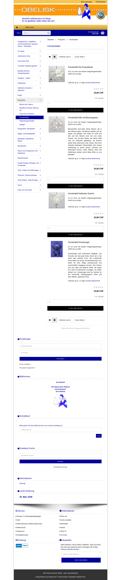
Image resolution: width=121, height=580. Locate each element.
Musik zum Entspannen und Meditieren (28, 152)
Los (98, 436)
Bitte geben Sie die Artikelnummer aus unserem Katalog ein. (41, 425)
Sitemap (23, 483)
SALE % (63, 531)
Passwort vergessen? (27, 368)
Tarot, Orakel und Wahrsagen (28, 170)
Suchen (60, 461)
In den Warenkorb (75, 110)
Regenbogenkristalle (27, 121)
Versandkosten (72, 573)
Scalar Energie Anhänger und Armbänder (28, 164)
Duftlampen (22, 83)
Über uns (29, 27)
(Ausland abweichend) (92, 83)
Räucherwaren (23, 158)
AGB (18, 520)
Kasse (62, 527)
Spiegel (22, 124)
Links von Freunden (25, 190)
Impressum (20, 531)
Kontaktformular (22, 535)
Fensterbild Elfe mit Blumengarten (83, 118)
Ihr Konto (63, 535)
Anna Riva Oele (23, 61)
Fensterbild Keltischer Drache (81, 193)
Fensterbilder (24, 117)
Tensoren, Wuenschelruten (27, 175)
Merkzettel (100, 2)
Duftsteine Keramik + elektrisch (25, 89)
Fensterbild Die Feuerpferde (80, 67)
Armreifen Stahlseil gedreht (27, 66)
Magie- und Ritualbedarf (26, 134)
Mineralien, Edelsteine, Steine (26, 140)
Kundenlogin (86, 2)
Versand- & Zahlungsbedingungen (28, 516)
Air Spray (21, 51)
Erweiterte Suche (60, 467)
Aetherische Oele (24, 56)
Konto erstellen (25, 364)
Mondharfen (22, 146)
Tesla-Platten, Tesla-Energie (28, 180)
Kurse (20, 185)
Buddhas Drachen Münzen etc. (29, 109)
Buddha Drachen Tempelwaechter (24, 72)
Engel (20, 95)
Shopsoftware (41, 577)
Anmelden (60, 359)
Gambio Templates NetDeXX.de (73, 577)
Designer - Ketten (24, 78)
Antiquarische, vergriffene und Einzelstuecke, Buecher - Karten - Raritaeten (28, 44)
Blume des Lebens (26, 104)
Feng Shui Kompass (27, 114)
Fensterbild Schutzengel (78, 242)
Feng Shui (21, 100)
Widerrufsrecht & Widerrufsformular (29, 524)
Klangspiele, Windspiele (26, 129)
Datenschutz (21, 527)
